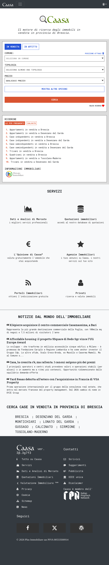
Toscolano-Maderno (31, 432)
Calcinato (44, 426)
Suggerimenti (77, 465)
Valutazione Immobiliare (39, 482)
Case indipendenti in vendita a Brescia (32, 136)
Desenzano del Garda (54, 416)
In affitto (30, 46)
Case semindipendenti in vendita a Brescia (34, 143)
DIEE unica (76, 477)
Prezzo (8, 76)
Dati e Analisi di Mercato (40, 471)
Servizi (27, 465)
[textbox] (54, 58)
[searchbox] (54, 69)
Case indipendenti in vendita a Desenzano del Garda (39, 140)
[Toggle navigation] (20, 4)
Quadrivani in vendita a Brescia (28, 154)
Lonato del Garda (58, 421)
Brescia (22, 416)
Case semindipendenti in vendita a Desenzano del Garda (41, 147)
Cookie (26, 494)
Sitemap (27, 500)
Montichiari (25, 421)
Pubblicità (76, 471)
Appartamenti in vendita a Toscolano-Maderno (35, 158)
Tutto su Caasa (32, 459)
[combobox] (54, 58)
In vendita (13, 46)
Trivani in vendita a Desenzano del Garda (35, 161)
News (24, 506)
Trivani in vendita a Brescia (26, 151)
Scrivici (74, 459)
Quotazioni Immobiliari (37, 477)
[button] (104, 4)
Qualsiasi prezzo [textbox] (15, 80)
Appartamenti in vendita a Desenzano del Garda (37, 133)
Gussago (21, 426)
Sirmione (67, 426)
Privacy (27, 488)
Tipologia (10, 65)
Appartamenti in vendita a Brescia (29, 129)
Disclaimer (76, 482)
